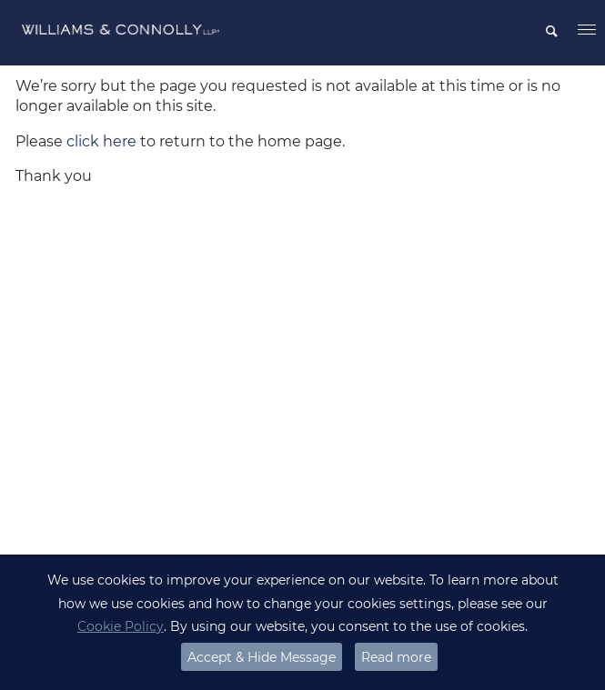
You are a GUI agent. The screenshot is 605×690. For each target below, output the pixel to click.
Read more (396, 657)
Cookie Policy (120, 626)
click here (101, 141)
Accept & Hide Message (261, 657)
